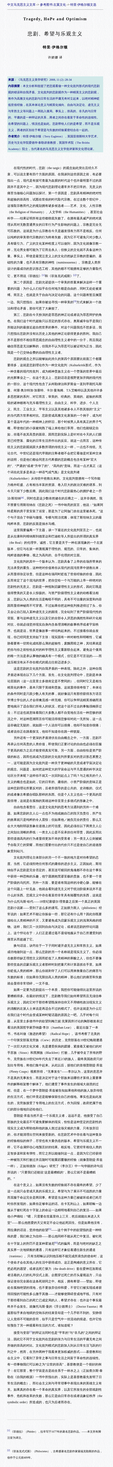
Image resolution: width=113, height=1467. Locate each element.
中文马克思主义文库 (21, 4)
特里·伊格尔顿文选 (83, 4)
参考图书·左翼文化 (53, 4)
